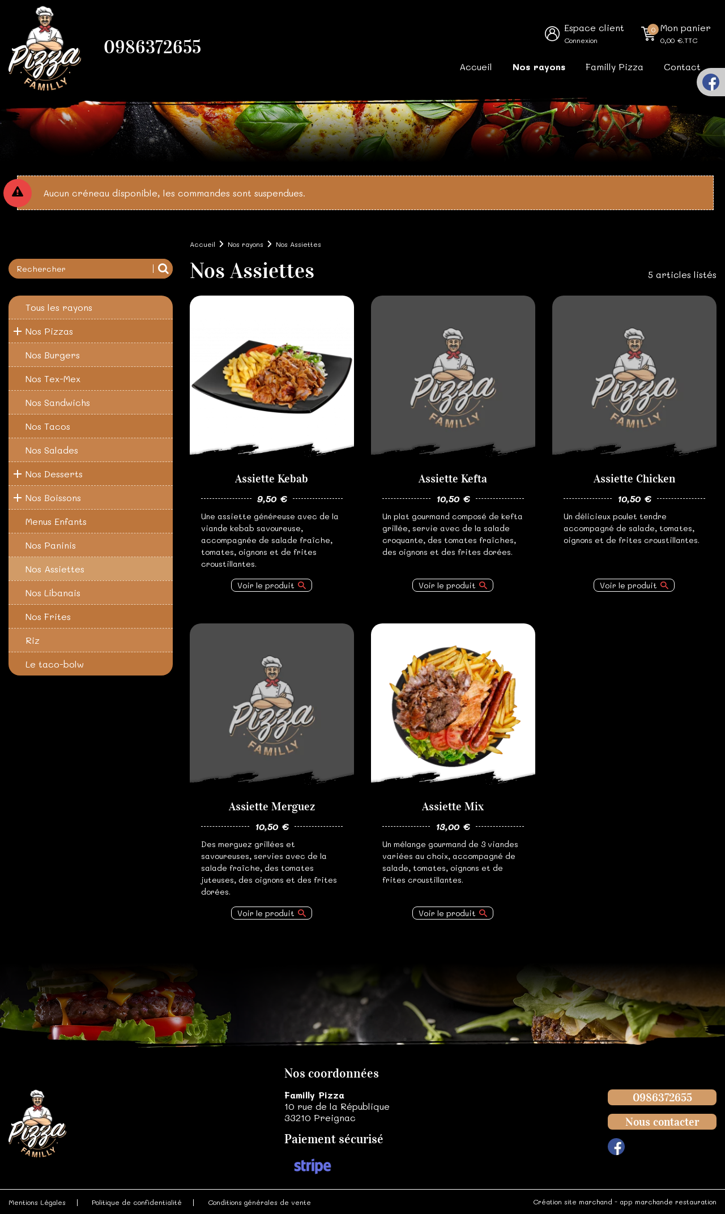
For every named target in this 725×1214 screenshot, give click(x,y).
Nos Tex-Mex (52, 378)
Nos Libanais (52, 593)
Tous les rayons (58, 307)
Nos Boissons (53, 497)
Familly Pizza (614, 66)
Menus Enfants (56, 521)
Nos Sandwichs (57, 402)
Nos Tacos (47, 426)
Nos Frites (48, 616)
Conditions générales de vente (259, 1202)
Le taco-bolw (54, 664)
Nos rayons (539, 66)
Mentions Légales (37, 1202)
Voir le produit (266, 585)
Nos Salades (51, 450)
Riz (32, 640)
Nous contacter (662, 1121)
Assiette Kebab (271, 478)
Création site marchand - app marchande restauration (625, 1201)
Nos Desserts (54, 474)
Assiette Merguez (272, 806)
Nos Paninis (50, 545)
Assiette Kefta (453, 478)
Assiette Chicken (634, 478)
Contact (682, 66)
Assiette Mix (453, 806)
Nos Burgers (52, 355)
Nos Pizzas (49, 331)
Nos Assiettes (54, 569)
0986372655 (152, 47)
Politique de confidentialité (137, 1202)
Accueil (475, 66)
